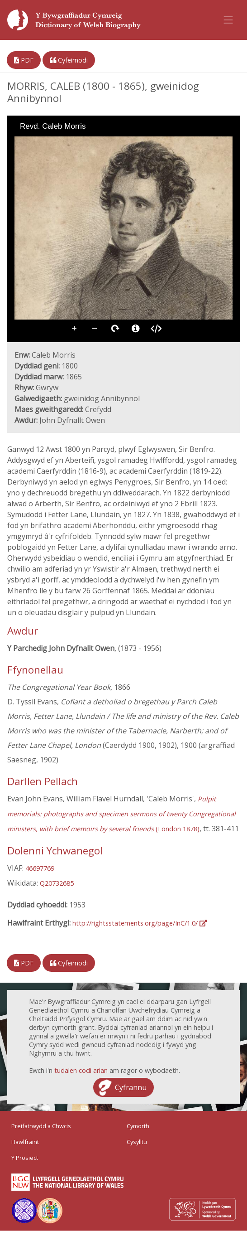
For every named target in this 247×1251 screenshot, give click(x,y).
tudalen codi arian (81, 1070)
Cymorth (138, 1126)
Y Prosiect (24, 1158)
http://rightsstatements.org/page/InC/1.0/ (139, 923)
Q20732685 (57, 883)
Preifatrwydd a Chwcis (41, 1126)
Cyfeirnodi (69, 60)
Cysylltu (137, 1142)
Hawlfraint (25, 1142)
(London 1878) (121, 814)
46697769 (39, 868)
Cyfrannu (131, 1087)
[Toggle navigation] (228, 20)
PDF (23, 60)
